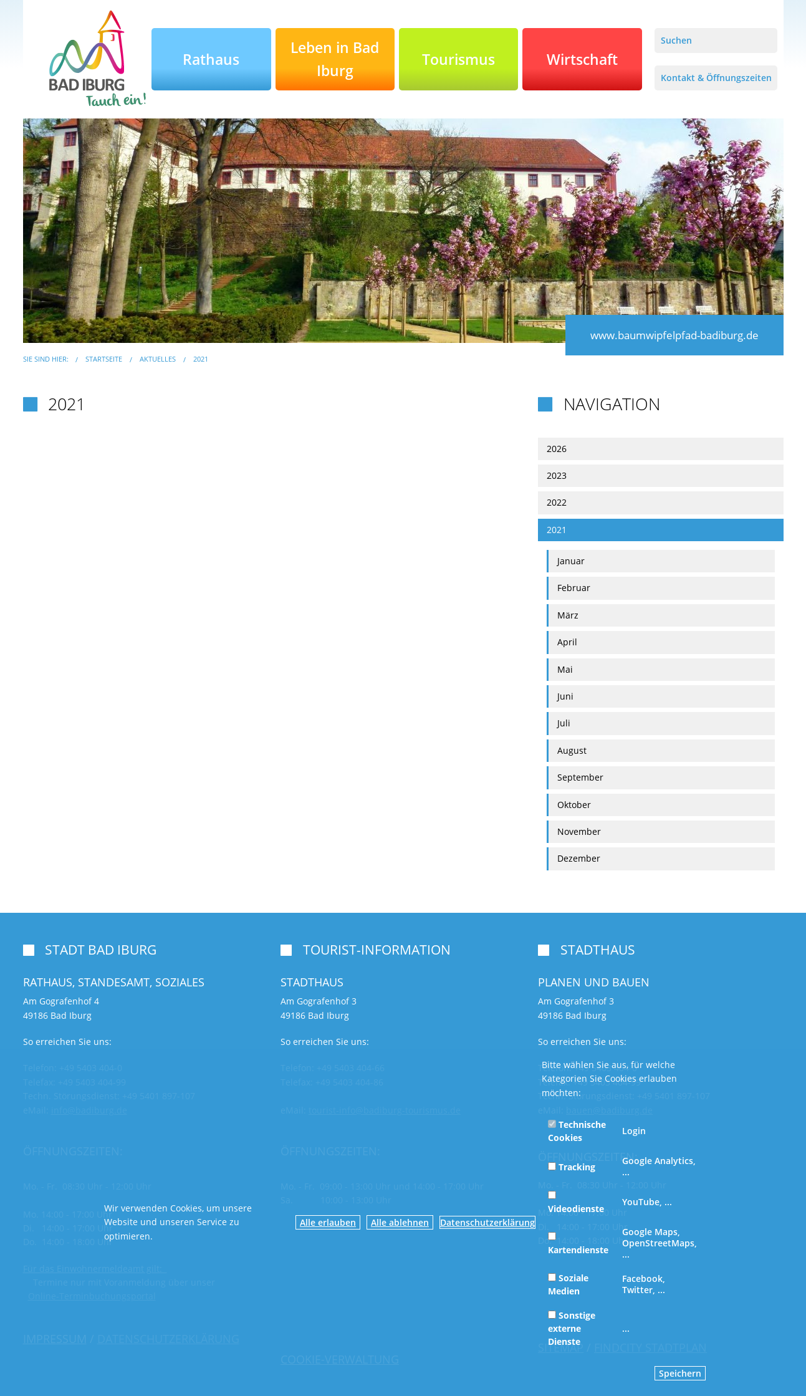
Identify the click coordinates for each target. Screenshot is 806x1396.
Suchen (676, 40)
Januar (571, 561)
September (580, 777)
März (567, 615)
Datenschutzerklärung (487, 1222)
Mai (565, 669)
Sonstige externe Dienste (571, 1328)
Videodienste (576, 1203)
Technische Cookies (577, 1131)
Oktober (574, 805)
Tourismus (458, 59)
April (567, 642)
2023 (557, 475)
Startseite (103, 358)
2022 (557, 502)
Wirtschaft (582, 59)
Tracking (571, 1167)
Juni (565, 696)
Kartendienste (578, 1244)
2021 (200, 358)
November (579, 831)
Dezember (578, 858)
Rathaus (211, 59)
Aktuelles (158, 358)
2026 (557, 449)
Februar (573, 588)
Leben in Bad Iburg (334, 58)
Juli (563, 723)
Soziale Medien (568, 1284)
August (572, 750)
